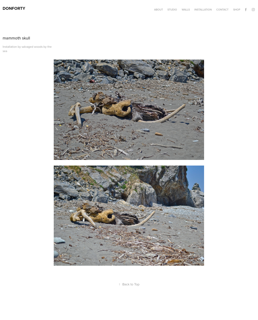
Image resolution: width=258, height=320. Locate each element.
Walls (186, 9)
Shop (236, 9)
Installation (203, 9)
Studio (172, 9)
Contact (222, 9)
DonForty (14, 8)
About (158, 9)
